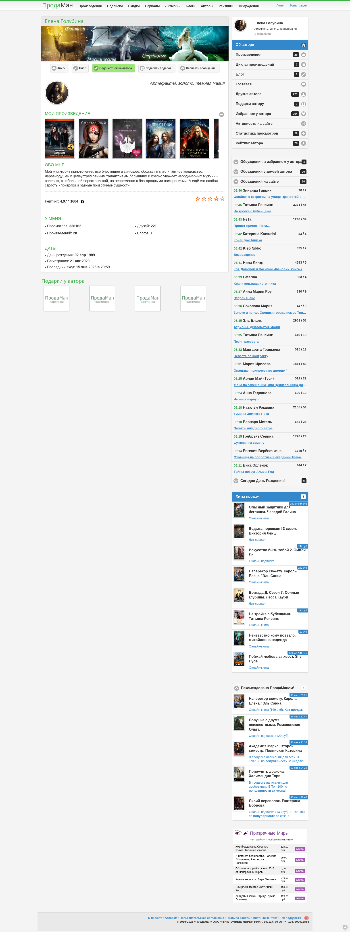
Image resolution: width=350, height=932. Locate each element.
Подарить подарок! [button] (159, 69)
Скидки (134, 6)
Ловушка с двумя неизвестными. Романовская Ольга (274, 725)
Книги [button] (61, 69)
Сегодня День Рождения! (274, 481)
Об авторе (245, 45)
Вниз (345, 927)
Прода (57, 5)
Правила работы (238, 918)
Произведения (90, 6)
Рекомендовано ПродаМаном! (274, 689)
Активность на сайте (254, 124)
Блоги (190, 6)
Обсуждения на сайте (274, 182)
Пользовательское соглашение (202, 918)
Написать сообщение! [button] (201, 69)
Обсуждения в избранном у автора (274, 162)
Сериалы (152, 6)
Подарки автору (267, 104)
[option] (59, 139)
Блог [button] (82, 69)
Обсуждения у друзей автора (274, 172)
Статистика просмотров (267, 134)
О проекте (155, 918)
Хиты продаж (271, 497)
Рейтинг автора (267, 144)
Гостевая (244, 85)
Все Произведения (222, 115)
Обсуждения (249, 6)
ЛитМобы (172, 6)
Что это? (82, 202)
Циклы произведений (267, 65)
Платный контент (265, 918)
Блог (267, 75)
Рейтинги (226, 6)
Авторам (171, 918)
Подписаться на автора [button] (115, 69)
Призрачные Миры (271, 837)
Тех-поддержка (290, 918)
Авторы (207, 6)
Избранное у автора (267, 114)
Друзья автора (267, 95)
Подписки (115, 6)
